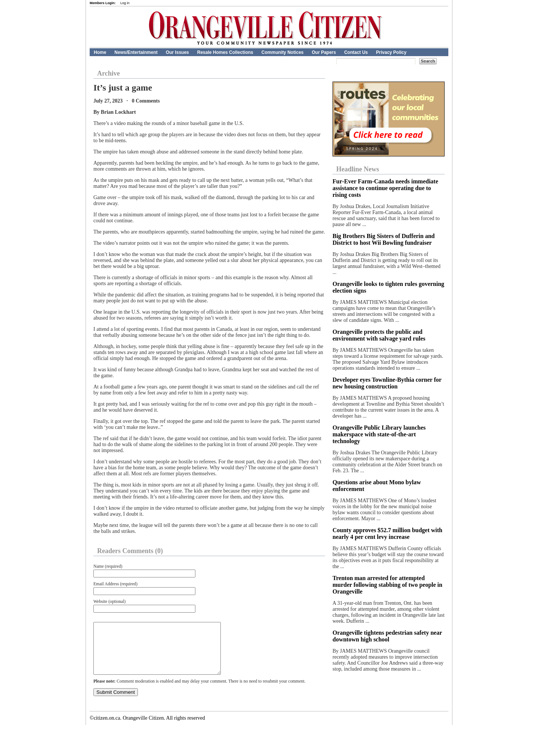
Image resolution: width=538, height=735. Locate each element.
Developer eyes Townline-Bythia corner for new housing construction (387, 383)
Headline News (357, 169)
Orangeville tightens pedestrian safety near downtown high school (387, 636)
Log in (125, 3)
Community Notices (283, 52)
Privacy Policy (391, 52)
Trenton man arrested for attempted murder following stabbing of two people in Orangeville (387, 585)
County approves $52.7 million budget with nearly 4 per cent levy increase (387, 533)
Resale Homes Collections (225, 52)
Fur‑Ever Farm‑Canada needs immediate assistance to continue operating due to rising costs (385, 188)
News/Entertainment (135, 52)
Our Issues (177, 52)
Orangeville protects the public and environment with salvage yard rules (379, 335)
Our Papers (324, 52)
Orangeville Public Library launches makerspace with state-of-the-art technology (379, 434)
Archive (108, 73)
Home (100, 52)
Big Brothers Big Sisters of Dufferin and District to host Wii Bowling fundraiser (384, 239)
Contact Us (356, 52)
